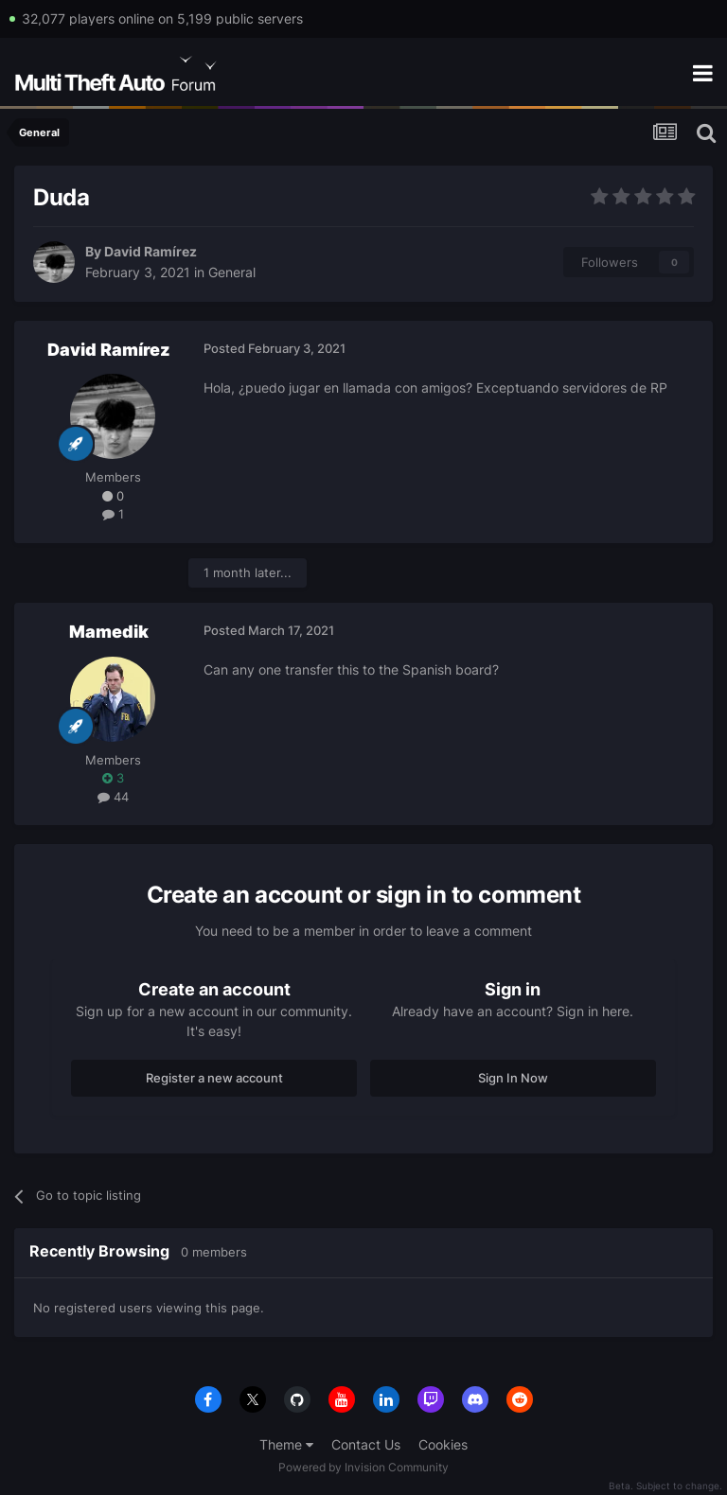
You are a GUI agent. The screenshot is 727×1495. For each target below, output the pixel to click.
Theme (286, 1444)
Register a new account (214, 1077)
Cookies (443, 1444)
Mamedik (109, 632)
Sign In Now (513, 1077)
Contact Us (365, 1444)
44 (113, 796)
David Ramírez (150, 251)
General (232, 272)
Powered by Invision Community (363, 1467)
